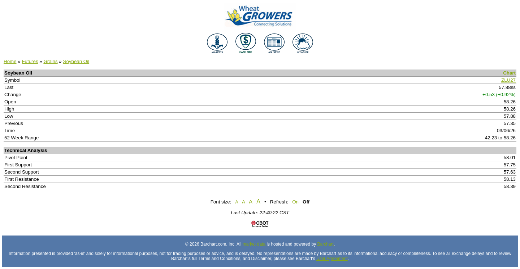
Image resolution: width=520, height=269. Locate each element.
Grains (50, 61)
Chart (509, 73)
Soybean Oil (76, 61)
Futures (30, 61)
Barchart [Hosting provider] (325, 244)
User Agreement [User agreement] (332, 258)
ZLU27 (508, 80)
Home (10, 61)
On (295, 202)
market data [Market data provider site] (254, 244)
